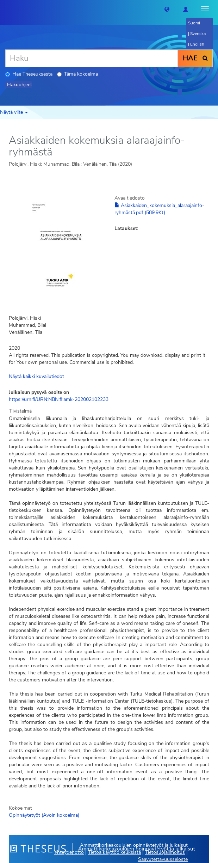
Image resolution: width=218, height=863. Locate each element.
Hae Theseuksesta (28, 74)
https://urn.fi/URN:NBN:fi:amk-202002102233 (58, 399)
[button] (167, 9)
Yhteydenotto (69, 852)
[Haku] (91, 58)
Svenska (198, 33)
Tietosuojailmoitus (165, 852)
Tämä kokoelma (77, 74)
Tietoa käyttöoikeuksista (114, 852)
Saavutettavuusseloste (163, 859)
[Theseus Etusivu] (5, 9)
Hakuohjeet (19, 84)
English (197, 44)
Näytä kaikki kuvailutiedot (36, 376)
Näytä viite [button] (14, 112)
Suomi (194, 23)
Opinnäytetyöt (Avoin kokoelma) (44, 815)
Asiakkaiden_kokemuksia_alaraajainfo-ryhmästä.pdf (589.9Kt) (159, 209)
